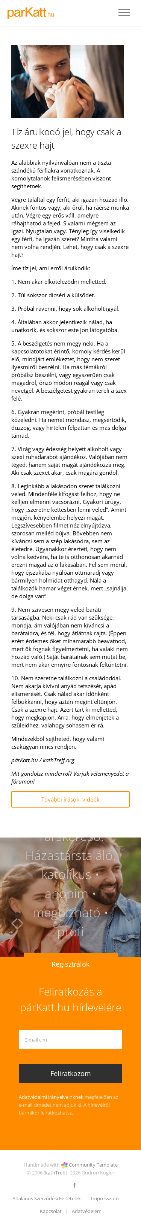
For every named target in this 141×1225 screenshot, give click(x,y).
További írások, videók (70, 799)
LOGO (33, 13)
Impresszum (105, 1198)
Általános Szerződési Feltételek (46, 1198)
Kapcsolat (51, 1211)
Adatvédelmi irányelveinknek (51, 1097)
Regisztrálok (70, 964)
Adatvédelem (87, 1211)
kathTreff (55, 1172)
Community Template (93, 1164)
